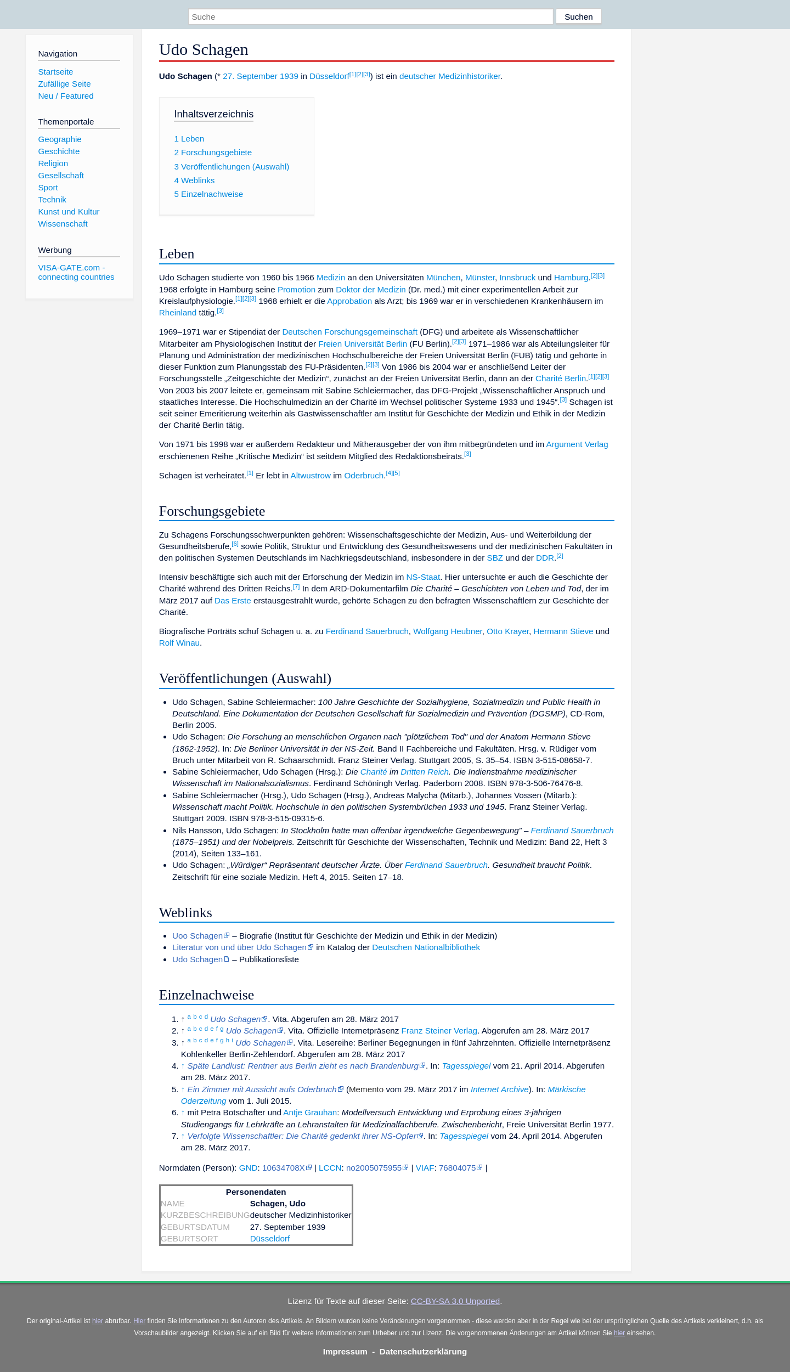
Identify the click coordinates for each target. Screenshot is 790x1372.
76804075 (457, 1167)
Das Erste (233, 600)
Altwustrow (311, 475)
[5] (396, 473)
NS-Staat (424, 576)
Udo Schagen (197, 959)
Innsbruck (517, 277)
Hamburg (571, 277)
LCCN (330, 1167)
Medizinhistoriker (469, 76)
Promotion (296, 289)
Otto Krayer (508, 631)
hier (97, 1321)
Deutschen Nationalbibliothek (426, 947)
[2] (359, 74)
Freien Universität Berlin (362, 343)
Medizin (331, 277)
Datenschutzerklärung (423, 1351)
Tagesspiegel (466, 1065)
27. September (250, 76)
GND (248, 1167)
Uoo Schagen (197, 935)
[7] (296, 586)
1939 (289, 76)
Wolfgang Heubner (447, 631)
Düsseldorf (329, 76)
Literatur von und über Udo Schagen (239, 947)
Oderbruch (363, 475)
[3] (366, 74)
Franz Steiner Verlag (439, 1030)
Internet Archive (500, 1089)
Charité (373, 771)
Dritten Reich (424, 771)
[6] (235, 543)
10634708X (283, 1167)
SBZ (495, 557)
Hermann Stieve (564, 631)
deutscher (417, 76)
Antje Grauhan (310, 1112)
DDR (545, 557)
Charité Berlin (560, 378)
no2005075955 (374, 1167)
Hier (139, 1321)
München (443, 277)
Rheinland (177, 312)
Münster (480, 277)
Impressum (345, 1351)
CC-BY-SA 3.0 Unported (455, 1301)
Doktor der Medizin (370, 289)
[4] (389, 473)
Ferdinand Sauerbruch (367, 631)
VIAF (425, 1167)
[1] (353, 74)
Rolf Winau (179, 642)
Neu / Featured (65, 95)
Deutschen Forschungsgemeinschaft (349, 331)
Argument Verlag (577, 444)
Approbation (349, 301)
